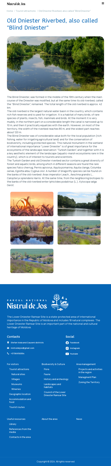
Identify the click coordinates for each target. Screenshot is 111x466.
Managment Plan (87, 377)
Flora (46, 369)
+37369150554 (17, 353)
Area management (86, 364)
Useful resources (16, 419)
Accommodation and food (20, 401)
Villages (15, 379)
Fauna (47, 374)
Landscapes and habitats (52, 386)
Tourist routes (17, 407)
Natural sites (18, 374)
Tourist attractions (26, 10)
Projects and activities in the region (90, 371)
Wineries (16, 389)
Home (10, 10)
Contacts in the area (20, 437)
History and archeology (56, 379)
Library (12, 424)
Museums (16, 384)
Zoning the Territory (89, 382)
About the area (49, 419)
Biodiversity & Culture (53, 364)
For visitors (13, 364)
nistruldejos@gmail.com (22, 348)
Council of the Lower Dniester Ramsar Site (55, 394)
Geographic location (20, 394)
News (79, 419)
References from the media (20, 431)
